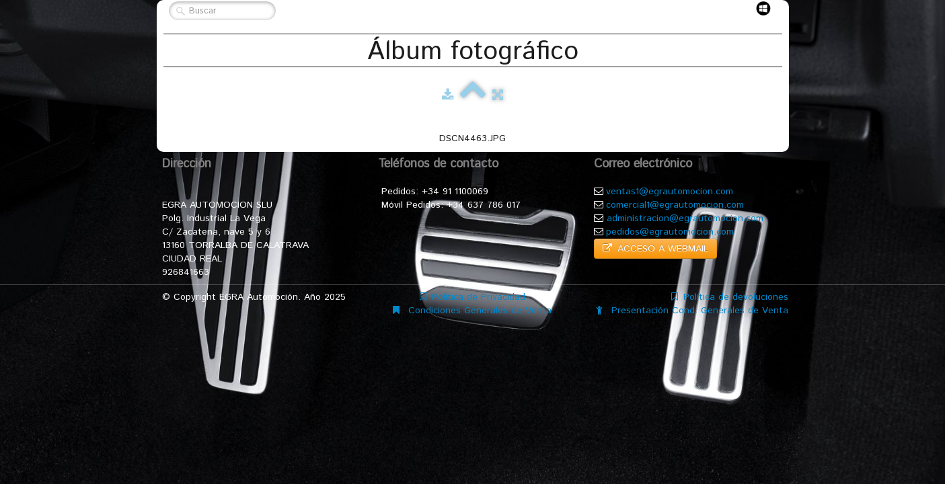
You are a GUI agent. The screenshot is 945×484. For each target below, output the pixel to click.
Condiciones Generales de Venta (472, 310)
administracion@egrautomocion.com (685, 218)
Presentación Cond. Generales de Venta (692, 310)
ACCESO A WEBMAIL (655, 248)
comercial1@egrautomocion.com (675, 205)
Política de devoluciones (729, 297)
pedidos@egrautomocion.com (670, 232)
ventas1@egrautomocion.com (669, 191)
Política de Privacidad (472, 297)
